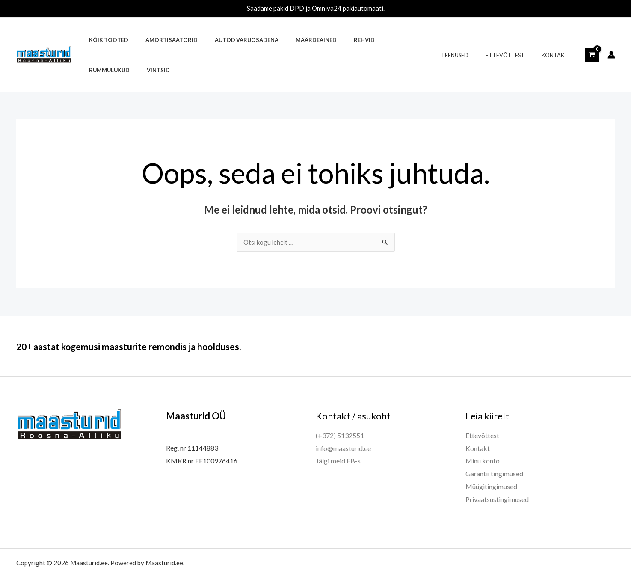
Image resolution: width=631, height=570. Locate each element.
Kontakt (558, 39)
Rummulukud (378, 39)
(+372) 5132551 (340, 405)
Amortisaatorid (162, 39)
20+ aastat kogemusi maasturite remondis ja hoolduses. (155, 316)
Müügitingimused (491, 456)
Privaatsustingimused (497, 469)
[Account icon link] (611, 40)
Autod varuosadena (231, 39)
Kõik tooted (105, 39)
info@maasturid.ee (343, 418)
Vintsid (421, 39)
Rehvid (336, 39)
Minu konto (482, 431)
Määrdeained (294, 39)
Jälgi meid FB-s (338, 431)
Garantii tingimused (494, 443)
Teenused (470, 39)
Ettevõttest (514, 39)
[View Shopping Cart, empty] (592, 39)
